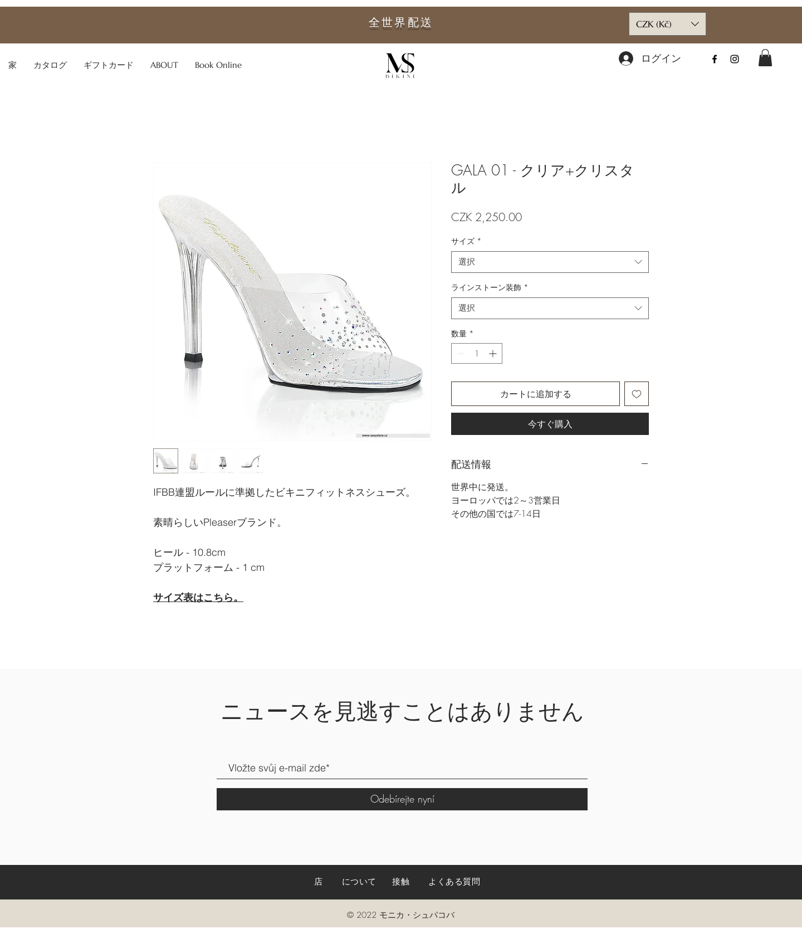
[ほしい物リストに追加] (636, 394)
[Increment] (494, 353)
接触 (400, 881)
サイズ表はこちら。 (198, 597)
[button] (765, 57)
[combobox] (550, 262)
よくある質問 (454, 881)
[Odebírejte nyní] (402, 799)
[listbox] (667, 24)
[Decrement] (460, 353)
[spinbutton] (477, 353)
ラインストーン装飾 (490, 287)
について (359, 881)
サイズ (466, 241)
